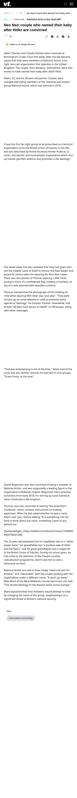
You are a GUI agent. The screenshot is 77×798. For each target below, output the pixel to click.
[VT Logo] (7, 4)
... (14, 13)
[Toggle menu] (71, 4)
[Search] (65, 4)
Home (6, 13)
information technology (21, 618)
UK (21, 13)
